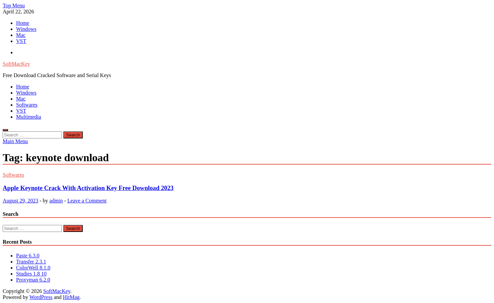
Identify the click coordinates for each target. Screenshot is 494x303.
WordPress (41, 297)
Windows (26, 29)
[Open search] (5, 130)
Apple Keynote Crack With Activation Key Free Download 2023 (88, 187)
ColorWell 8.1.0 (33, 267)
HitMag (71, 297)
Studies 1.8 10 (31, 274)
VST (21, 41)
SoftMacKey (16, 64)
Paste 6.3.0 (28, 255)
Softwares (27, 105)
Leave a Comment (87, 200)
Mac (20, 35)
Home (22, 23)
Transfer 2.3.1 (31, 261)
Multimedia (28, 117)
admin (56, 200)
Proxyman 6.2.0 (33, 280)
